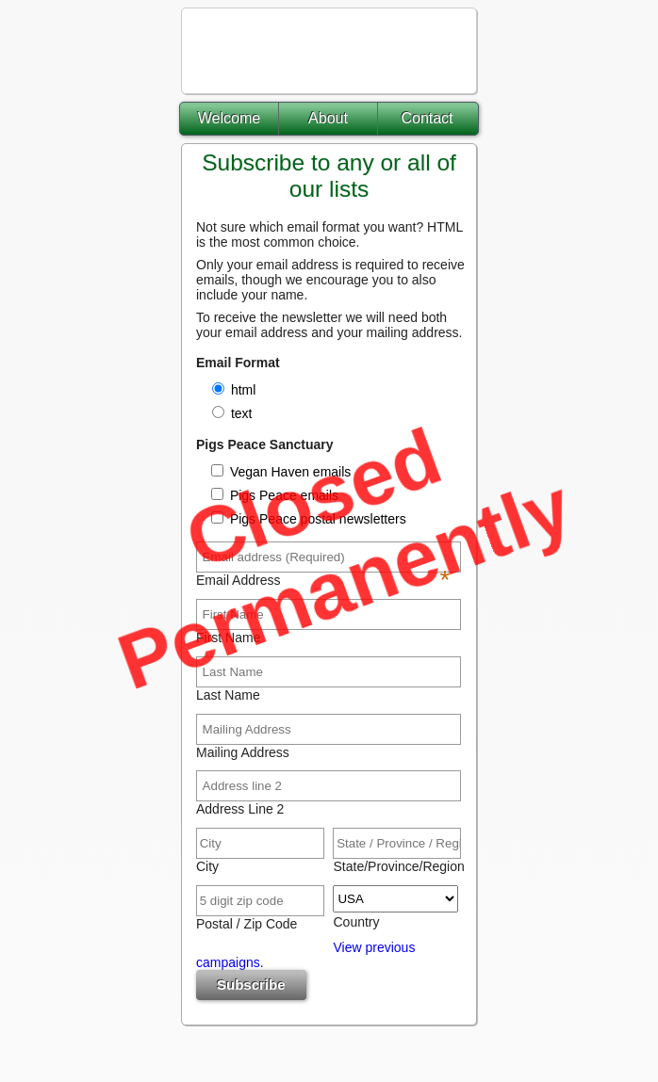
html (243, 389)
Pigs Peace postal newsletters (316, 518)
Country (356, 921)
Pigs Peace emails (282, 495)
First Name (228, 637)
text (242, 413)
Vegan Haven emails (288, 471)
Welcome (229, 118)
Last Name (228, 694)
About (328, 118)
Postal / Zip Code (246, 923)
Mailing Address (242, 752)
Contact (426, 118)
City (207, 866)
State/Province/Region (396, 866)
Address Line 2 (240, 808)
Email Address (323, 580)
